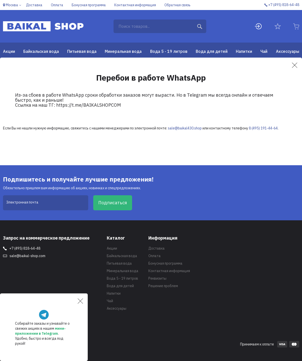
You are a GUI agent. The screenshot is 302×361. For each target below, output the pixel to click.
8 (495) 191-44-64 (263, 128)
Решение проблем (163, 286)
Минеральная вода (123, 51)
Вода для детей (212, 51)
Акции (9, 51)
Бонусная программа (165, 263)
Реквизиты (157, 278)
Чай (263, 51)
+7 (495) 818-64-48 (24, 248)
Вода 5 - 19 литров (168, 51)
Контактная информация (169, 271)
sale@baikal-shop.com (27, 256)
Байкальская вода (41, 51)
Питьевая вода (81, 51)
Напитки (244, 51)
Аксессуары (287, 51)
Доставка (156, 248)
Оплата (154, 256)
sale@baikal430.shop (185, 128)
